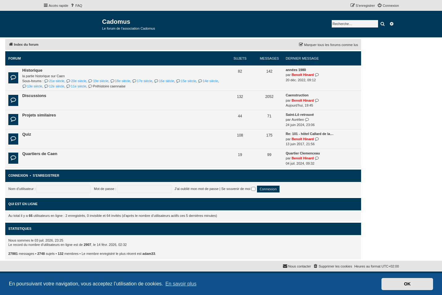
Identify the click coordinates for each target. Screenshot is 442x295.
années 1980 (296, 70)
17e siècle (142, 81)
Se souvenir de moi (238, 189)
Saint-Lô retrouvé (300, 114)
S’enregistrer (46, 175)
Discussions (34, 95)
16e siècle (164, 81)
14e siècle (208, 81)
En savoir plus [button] (180, 283)
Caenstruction (297, 95)
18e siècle (120, 81)
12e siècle (54, 86)
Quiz (26, 134)
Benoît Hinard (303, 75)
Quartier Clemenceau (303, 153)
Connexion (18, 175)
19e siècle (98, 81)
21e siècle (54, 81)
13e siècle (32, 86)
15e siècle (186, 81)
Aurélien (298, 119)
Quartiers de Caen (39, 153)
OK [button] (407, 283)
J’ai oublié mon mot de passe (196, 189)
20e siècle (76, 81)
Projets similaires (39, 115)
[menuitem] (76, 5)
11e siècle (76, 86)
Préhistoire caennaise (106, 86)
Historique (32, 70)
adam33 (148, 253)
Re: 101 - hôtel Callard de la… (310, 134)
